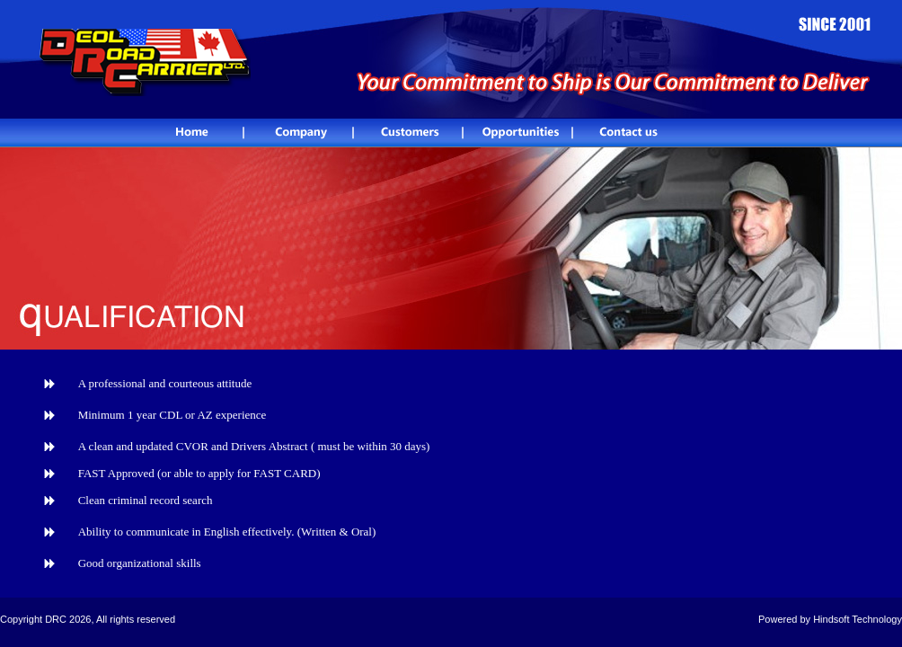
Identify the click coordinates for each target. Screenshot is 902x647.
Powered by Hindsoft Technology (830, 619)
